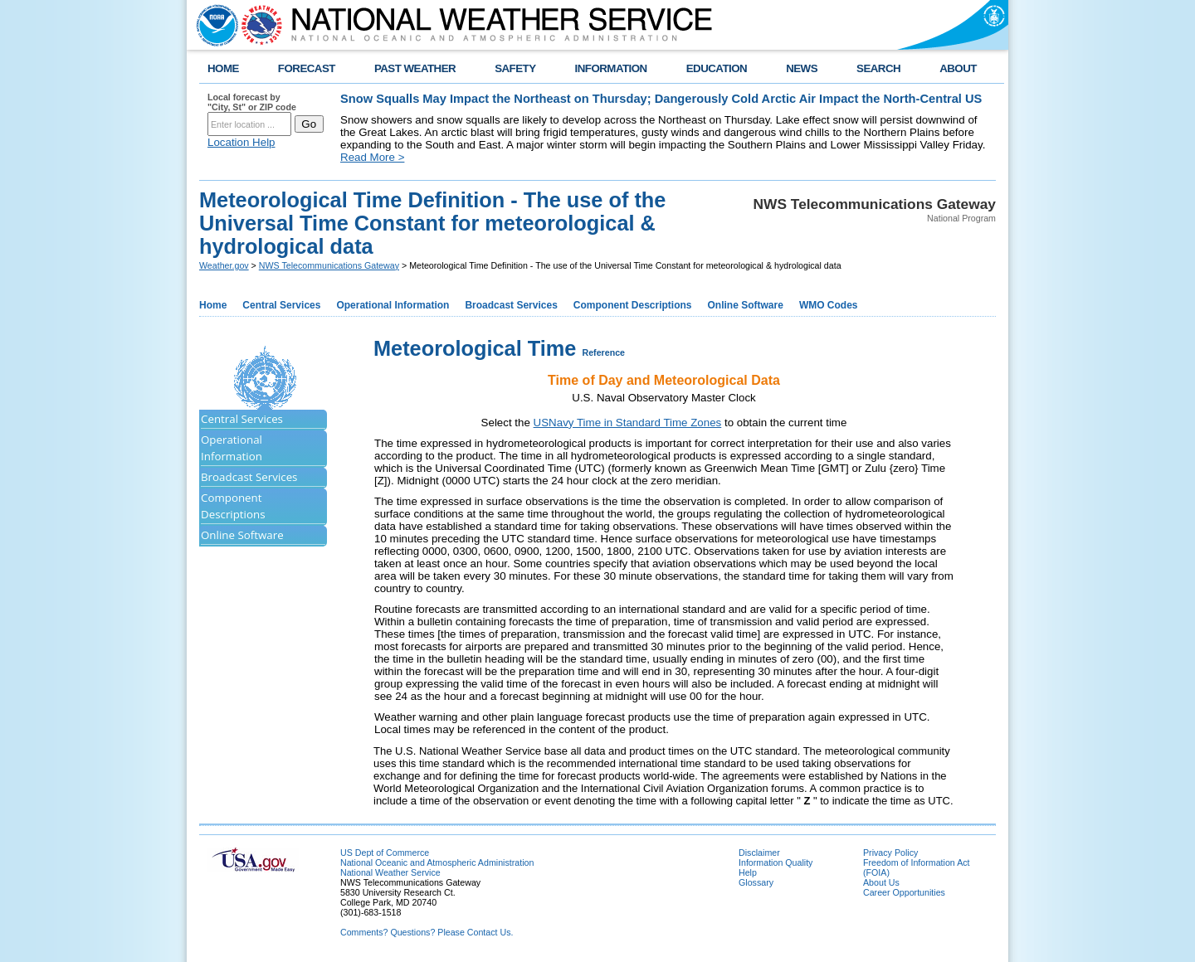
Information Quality (775, 862)
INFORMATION (611, 68)
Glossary (756, 882)
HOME (223, 68)
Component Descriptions (632, 305)
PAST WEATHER (415, 68)
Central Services (281, 305)
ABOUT (958, 68)
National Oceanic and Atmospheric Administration (437, 862)
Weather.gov (224, 265)
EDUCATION (716, 68)
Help (748, 872)
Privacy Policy (890, 853)
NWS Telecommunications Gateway (329, 265)
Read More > (372, 157)
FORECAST (306, 68)
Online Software (745, 305)
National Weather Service (390, 872)
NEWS (801, 68)
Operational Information (392, 305)
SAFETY (515, 68)
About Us (881, 882)
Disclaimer (759, 853)
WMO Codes (828, 305)
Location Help (241, 142)
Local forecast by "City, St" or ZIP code (251, 102)
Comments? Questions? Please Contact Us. (426, 932)
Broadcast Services (511, 305)
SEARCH (878, 68)
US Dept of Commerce (384, 853)
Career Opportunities (904, 892)
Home (213, 305)
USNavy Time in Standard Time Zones (628, 422)
